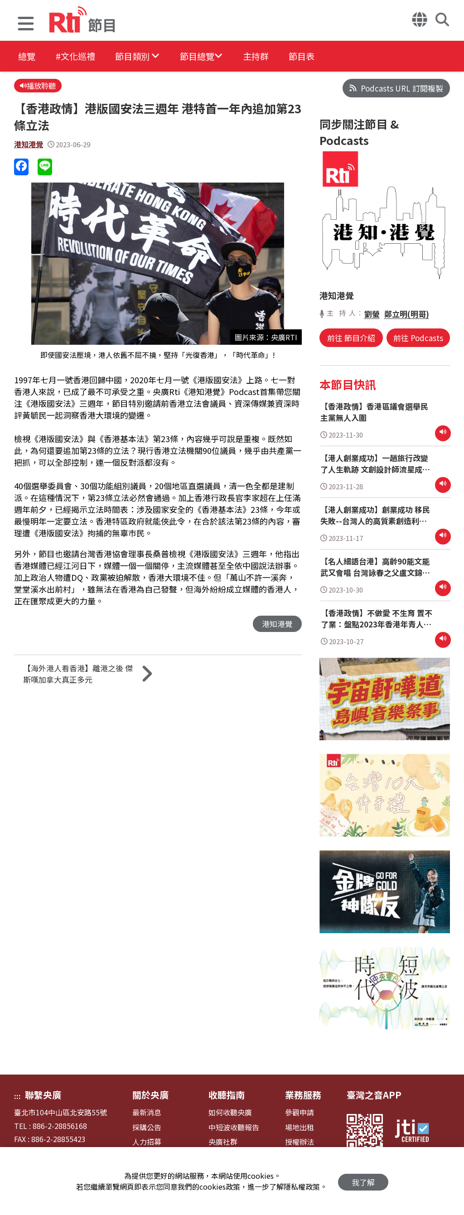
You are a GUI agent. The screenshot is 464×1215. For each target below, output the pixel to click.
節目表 (322, 56)
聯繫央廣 (43, 1094)
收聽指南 (226, 1094)
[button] (26, 24)
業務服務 (303, 1094)
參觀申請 (299, 1112)
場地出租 (299, 1127)
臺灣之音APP (374, 1094)
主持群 (272, 56)
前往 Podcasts (417, 337)
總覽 (27, 56)
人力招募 (146, 1142)
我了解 (363, 1181)
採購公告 (146, 1127)
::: (17, 1095)
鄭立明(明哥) (406, 313)
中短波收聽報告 (233, 1127)
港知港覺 (29, 144)
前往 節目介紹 (352, 337)
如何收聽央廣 (230, 1112)
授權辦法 (299, 1142)
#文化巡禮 (80, 56)
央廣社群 (222, 1142)
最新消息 (146, 1112)
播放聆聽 (39, 86)
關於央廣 (150, 1094)
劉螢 (372, 313)
